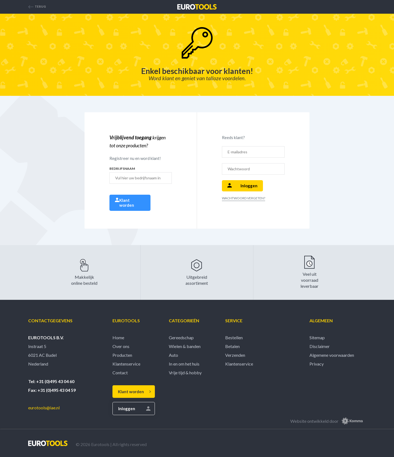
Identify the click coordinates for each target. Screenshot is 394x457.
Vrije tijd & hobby (185, 372)
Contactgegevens (50, 320)
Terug (37, 7)
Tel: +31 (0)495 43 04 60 (51, 381)
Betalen (232, 346)
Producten (122, 355)
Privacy (316, 363)
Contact (120, 372)
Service (233, 320)
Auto (173, 355)
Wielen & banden (185, 346)
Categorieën (184, 320)
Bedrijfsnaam (122, 169)
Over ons (120, 346)
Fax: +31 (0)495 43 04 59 (52, 390)
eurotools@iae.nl (44, 407)
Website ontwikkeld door (328, 421)
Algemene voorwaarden (331, 355)
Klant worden (124, 203)
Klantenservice (126, 363)
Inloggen (242, 185)
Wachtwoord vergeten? (243, 198)
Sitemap (317, 337)
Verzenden (235, 355)
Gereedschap (181, 337)
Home (118, 337)
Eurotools (126, 320)
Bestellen (234, 337)
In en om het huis (184, 363)
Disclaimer (319, 346)
